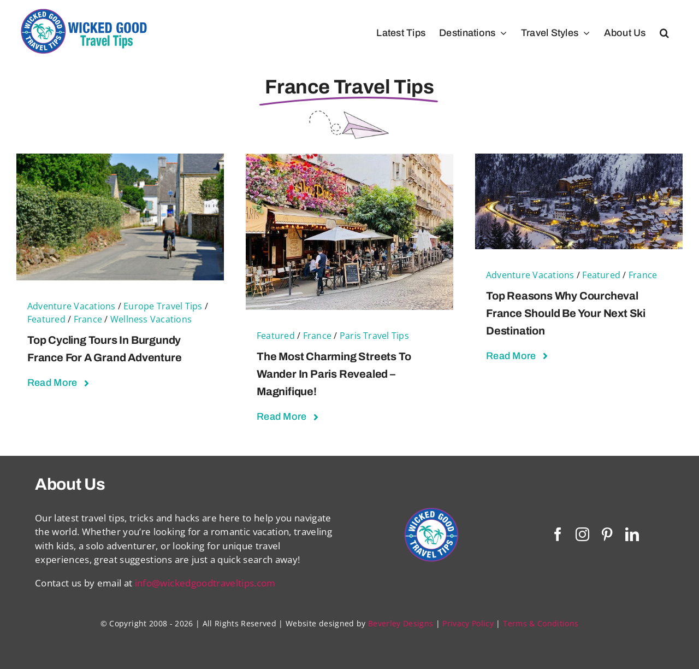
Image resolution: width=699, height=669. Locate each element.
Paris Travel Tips (374, 336)
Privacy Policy (468, 623)
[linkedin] (632, 534)
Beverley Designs (400, 623)
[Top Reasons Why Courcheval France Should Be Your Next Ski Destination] (579, 160)
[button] (664, 33)
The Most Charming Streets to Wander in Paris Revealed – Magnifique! (334, 373)
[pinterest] (607, 534)
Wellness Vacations (151, 319)
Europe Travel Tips (162, 306)
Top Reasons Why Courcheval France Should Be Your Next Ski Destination (565, 313)
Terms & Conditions (540, 623)
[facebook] (558, 534)
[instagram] (582, 534)
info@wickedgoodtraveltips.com (205, 583)
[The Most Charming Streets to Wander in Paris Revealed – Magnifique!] (349, 160)
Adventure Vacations (71, 306)
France (88, 319)
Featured (46, 319)
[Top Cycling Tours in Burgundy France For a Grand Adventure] (120, 160)
